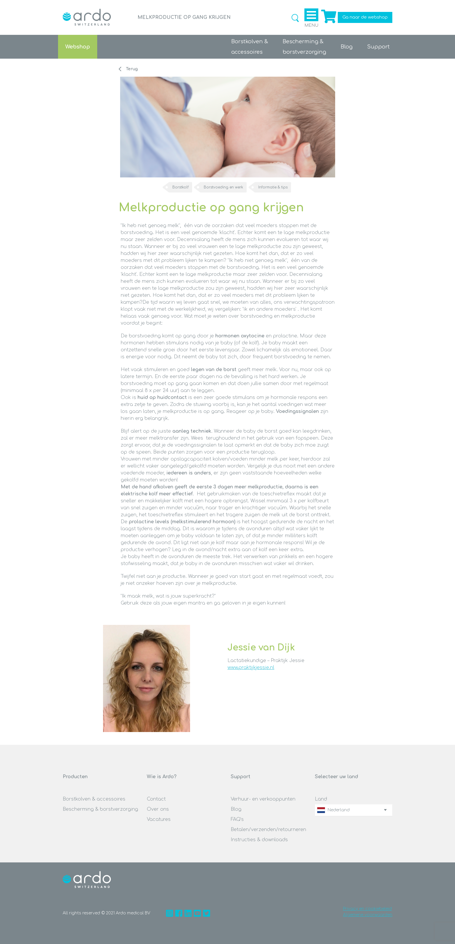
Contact (156, 799)
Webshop (77, 47)
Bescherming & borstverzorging (100, 809)
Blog (347, 47)
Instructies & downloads (259, 839)
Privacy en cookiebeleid (367, 909)
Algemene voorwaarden (367, 915)
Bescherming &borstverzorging (304, 47)
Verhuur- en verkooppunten (263, 799)
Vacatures (159, 819)
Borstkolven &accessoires (249, 47)
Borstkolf (180, 187)
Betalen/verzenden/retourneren (268, 829)
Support (378, 47)
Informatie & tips (273, 187)
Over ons (158, 809)
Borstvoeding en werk (223, 187)
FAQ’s (237, 819)
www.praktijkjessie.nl (251, 667)
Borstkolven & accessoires (94, 799)
